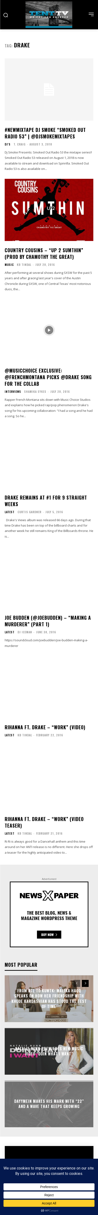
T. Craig (19, 144)
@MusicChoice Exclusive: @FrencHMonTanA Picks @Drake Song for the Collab (48, 377)
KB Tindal (24, 265)
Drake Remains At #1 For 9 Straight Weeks (46, 501)
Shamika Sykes (35, 392)
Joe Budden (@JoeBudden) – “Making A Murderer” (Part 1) (48, 621)
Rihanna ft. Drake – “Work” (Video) (45, 727)
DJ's (8, 144)
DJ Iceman (25, 632)
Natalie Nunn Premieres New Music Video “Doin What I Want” (49, 1051)
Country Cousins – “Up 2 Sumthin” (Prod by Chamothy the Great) (44, 253)
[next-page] (85, 983)
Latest (10, 512)
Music (9, 264)
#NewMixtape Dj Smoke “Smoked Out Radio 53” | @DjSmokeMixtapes (45, 133)
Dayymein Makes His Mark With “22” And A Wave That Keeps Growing (49, 1103)
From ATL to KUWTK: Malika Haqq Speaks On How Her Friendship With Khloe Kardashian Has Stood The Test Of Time (49, 998)
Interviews (13, 391)
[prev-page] (76, 983)
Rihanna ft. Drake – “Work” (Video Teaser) (44, 822)
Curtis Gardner (29, 512)
